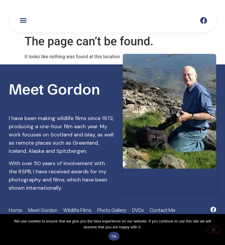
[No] (213, 230)
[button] (23, 20)
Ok (113, 236)
